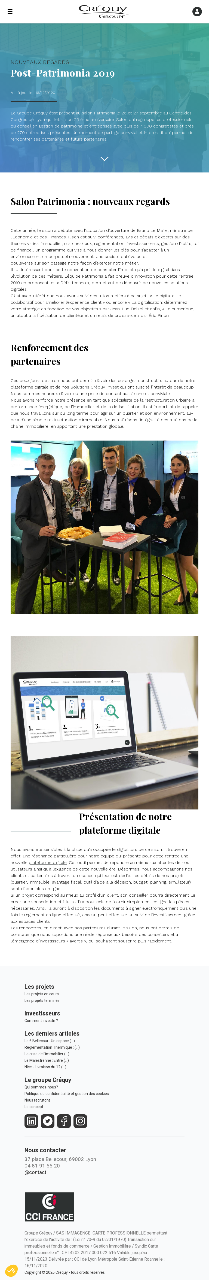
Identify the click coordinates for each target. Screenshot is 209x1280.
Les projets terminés (42, 1000)
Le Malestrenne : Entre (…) (46, 1060)
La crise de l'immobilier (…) (46, 1054)
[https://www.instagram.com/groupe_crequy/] (80, 1121)
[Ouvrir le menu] (197, 12)
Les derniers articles (51, 1033)
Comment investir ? (41, 1020)
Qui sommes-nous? (41, 1087)
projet (28, 895)
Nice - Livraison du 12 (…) (45, 1067)
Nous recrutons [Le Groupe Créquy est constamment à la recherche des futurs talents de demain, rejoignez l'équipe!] (37, 1100)
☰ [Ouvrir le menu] (10, 11)
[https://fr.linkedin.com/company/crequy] (31, 1121)
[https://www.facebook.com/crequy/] (64, 1121)
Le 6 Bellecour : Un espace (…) (49, 1041)
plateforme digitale (48, 862)
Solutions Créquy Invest (94, 387)
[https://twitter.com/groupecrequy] (48, 1121)
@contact (35, 1172)
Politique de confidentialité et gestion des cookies (66, 1093)
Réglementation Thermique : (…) (52, 1047)
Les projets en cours (41, 994)
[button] (11, 1270)
